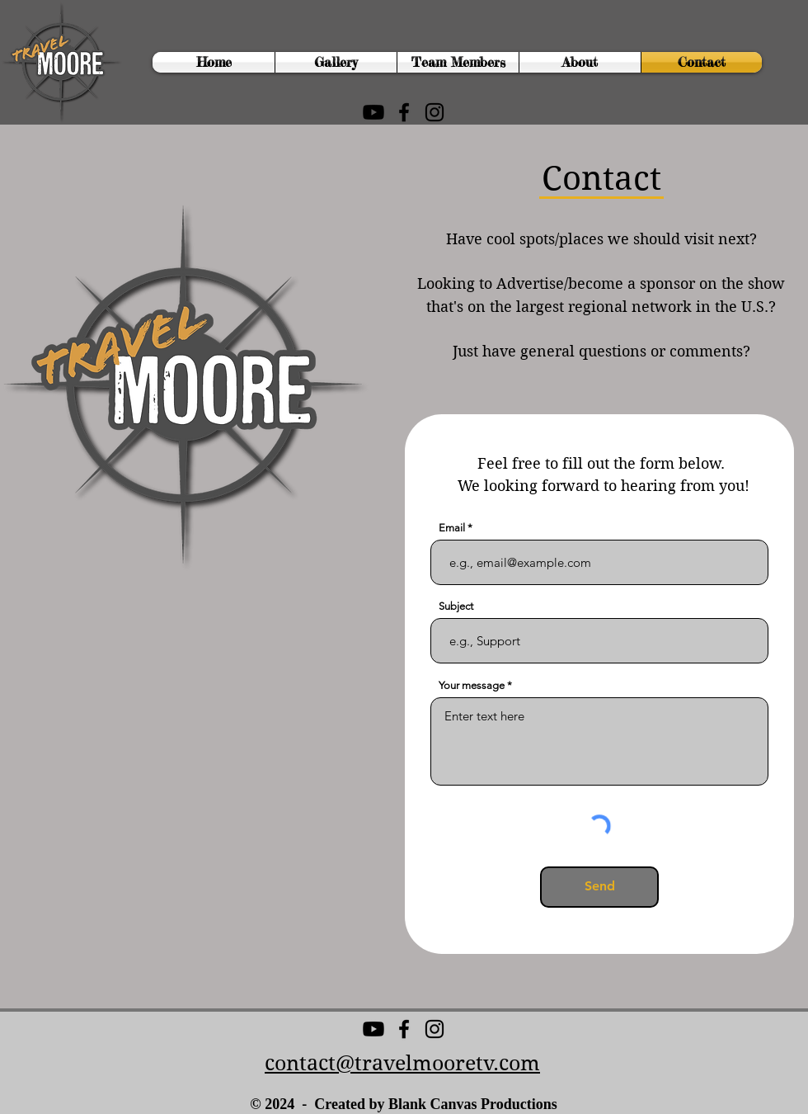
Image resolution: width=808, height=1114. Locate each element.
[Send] (599, 887)
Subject (456, 606)
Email (452, 527)
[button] (336, 62)
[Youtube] (373, 112)
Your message (472, 685)
